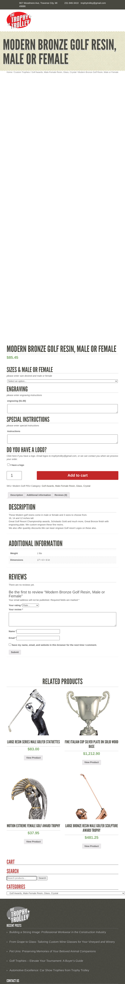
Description (16, 495)
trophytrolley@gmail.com (93, 3)
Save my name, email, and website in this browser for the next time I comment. (54, 645)
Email (12, 638)
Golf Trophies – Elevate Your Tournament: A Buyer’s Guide (46, 961)
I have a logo (15, 464)
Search (42, 878)
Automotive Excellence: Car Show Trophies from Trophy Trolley (49, 970)
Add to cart (78, 475)
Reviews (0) (61, 495)
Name (13, 631)
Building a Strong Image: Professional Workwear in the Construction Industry (57, 932)
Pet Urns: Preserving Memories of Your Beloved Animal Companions (52, 951)
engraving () (16, 401)
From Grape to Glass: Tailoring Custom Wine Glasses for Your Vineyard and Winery (62, 942)
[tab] (16, 495)
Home (9, 72)
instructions (13, 431)
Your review (16, 609)
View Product (33, 757)
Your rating (15, 605)
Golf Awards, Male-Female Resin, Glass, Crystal (53, 72)
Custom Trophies (22, 72)
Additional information (39, 495)
